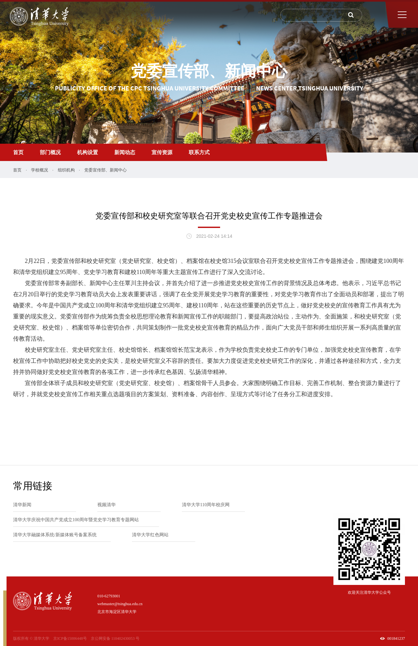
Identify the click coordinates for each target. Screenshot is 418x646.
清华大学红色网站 (150, 534)
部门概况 (50, 152)
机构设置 (87, 152)
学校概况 (39, 170)
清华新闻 (22, 504)
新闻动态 (124, 152)
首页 (18, 152)
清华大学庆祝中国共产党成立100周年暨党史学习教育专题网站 (76, 519)
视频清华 (106, 504)
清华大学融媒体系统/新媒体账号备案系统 (55, 534)
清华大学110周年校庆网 (206, 504)
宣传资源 (162, 152)
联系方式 (199, 152)
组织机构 (66, 170)
